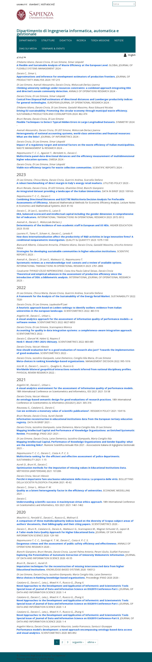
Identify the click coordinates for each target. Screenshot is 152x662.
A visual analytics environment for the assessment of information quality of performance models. (75, 388)
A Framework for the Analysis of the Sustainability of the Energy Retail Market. (63, 296)
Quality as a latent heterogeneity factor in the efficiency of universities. (59, 490)
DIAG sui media (28, 48)
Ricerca (81, 40)
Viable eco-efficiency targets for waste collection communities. (54, 167)
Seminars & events (53, 48)
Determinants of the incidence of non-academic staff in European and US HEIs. (63, 225)
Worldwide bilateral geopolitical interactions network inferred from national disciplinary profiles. (74, 369)
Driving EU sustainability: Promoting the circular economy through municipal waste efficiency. (72, 110)
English (132, 4)
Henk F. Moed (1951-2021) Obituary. (37, 341)
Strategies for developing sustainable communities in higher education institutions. (66, 251)
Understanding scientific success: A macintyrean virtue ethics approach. (59, 501)
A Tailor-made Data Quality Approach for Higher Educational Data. (56, 532)
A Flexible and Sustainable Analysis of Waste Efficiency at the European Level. (62, 65)
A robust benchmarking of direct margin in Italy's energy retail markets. (59, 183)
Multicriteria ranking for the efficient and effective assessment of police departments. (68, 456)
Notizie (118, 40)
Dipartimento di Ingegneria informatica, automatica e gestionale (68, 32)
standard (33, 4)
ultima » (91, 642)
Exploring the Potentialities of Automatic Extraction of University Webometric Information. (71, 554)
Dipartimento (27, 40)
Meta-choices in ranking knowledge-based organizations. (51, 361)
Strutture (48, 40)
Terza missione (100, 40)
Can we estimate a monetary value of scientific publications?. (53, 410)
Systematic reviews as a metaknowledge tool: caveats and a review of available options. (69, 262)
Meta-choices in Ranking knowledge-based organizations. (51, 577)
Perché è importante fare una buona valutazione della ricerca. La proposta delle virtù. (67, 479)
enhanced (48, 4)
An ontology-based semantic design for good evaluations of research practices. (64, 399)
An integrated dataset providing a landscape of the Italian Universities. (59, 191)
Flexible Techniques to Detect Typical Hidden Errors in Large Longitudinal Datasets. (66, 122)
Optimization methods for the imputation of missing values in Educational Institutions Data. (71, 467)
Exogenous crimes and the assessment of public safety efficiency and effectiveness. (67, 543)
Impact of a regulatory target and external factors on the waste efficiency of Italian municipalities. (76, 144)
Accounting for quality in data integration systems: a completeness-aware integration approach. (74, 330)
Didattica (65, 40)
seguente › (77, 642)
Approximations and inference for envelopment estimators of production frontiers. (66, 76)
